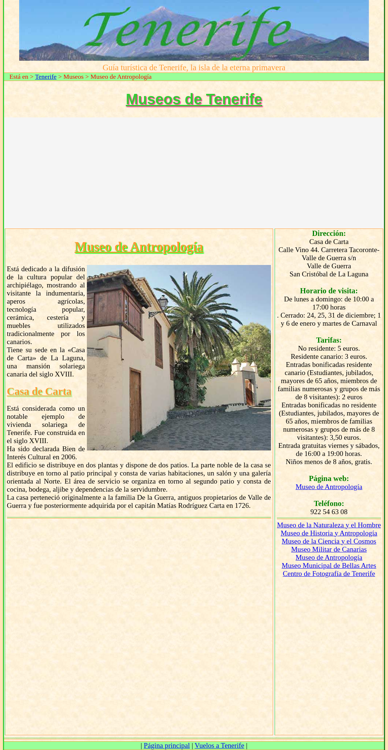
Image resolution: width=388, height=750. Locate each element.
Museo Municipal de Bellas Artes (329, 565)
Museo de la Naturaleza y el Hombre (329, 525)
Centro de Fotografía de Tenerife (329, 573)
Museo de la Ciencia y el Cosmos (329, 541)
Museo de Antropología (329, 487)
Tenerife (45, 76)
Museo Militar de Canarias (329, 549)
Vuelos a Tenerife (219, 745)
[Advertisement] (194, 172)
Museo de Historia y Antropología (329, 533)
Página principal (167, 745)
